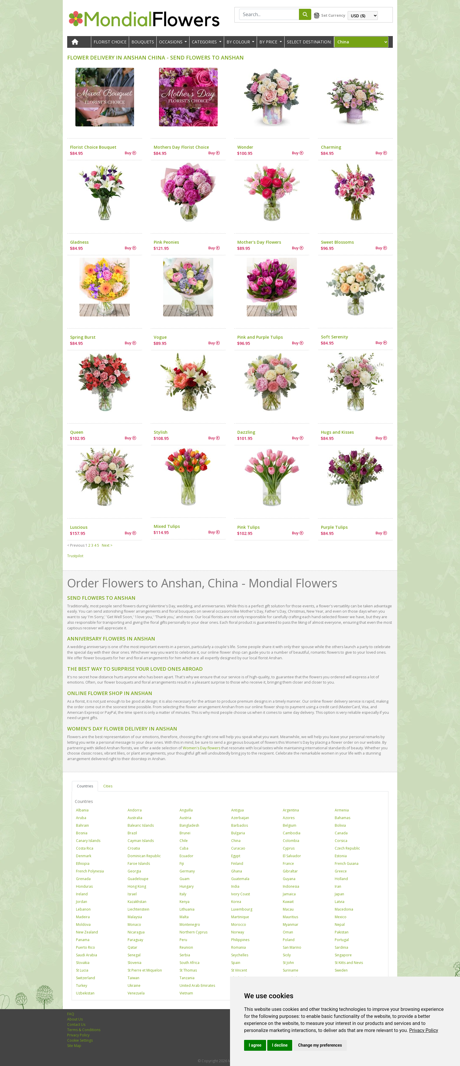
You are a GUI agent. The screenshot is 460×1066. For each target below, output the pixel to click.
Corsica (341, 840)
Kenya (185, 901)
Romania (238, 947)
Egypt (235, 855)
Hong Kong (137, 886)
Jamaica (289, 894)
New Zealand (87, 932)
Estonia (341, 855)
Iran (338, 886)
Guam (185, 878)
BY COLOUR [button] (238, 42)
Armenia (342, 810)
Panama (82, 939)
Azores (289, 817)
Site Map (74, 1045)
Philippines (240, 939)
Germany (187, 871)
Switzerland (85, 977)
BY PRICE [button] (268, 42)
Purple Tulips (334, 527)
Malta (184, 916)
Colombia (291, 840)
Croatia (134, 848)
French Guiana (346, 863)
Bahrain (82, 825)
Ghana (236, 871)
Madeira (83, 916)
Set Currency (333, 15)
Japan (339, 894)
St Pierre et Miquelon (145, 970)
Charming (331, 147)
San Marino (292, 947)
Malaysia (135, 916)
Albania (82, 810)
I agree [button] (255, 1045)
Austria (185, 817)
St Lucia (82, 970)
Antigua (237, 810)
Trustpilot (75, 555)
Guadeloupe (138, 878)
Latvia (339, 901)
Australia (135, 817)
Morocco (238, 924)
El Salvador (292, 855)
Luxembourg (241, 909)
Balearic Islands (141, 825)
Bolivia (340, 825)
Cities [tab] (107, 786)
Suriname (290, 970)
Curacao (238, 848)
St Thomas (188, 970)
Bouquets (142, 42)
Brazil (132, 833)
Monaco (134, 924)
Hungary (187, 886)
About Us (75, 1019)
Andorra (135, 810)
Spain (235, 962)
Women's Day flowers (201, 747)
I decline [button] (280, 1045)
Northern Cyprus (193, 932)
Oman (288, 932)
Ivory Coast (240, 894)
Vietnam (186, 993)
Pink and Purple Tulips (260, 337)
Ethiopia (82, 863)
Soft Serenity (334, 337)
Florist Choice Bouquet (93, 147)
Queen (76, 432)
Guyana (289, 878)
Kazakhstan (137, 901)
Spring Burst (83, 337)
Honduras (84, 886)
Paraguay (135, 939)
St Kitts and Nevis (349, 962)
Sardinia (341, 947)
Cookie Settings (80, 1040)
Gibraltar (290, 871)
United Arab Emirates (197, 985)
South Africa (189, 962)
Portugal (342, 939)
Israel (132, 894)
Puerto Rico (85, 947)
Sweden (341, 970)
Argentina (291, 810)
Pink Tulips (248, 527)
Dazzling (246, 432)
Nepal (340, 924)
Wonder (245, 147)
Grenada (83, 878)
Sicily (287, 955)
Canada (341, 833)
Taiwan (133, 977)
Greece (341, 871)
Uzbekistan (85, 993)
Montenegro (190, 924)
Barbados (239, 825)
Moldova (83, 924)
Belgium (289, 825)
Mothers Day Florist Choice (181, 147)
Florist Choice (110, 42)
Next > (107, 545)
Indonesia (291, 886)
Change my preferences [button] (320, 1045)
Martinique (240, 916)
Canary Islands (88, 840)
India (235, 886)
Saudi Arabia (86, 955)
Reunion (186, 947)
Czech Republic (347, 848)
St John (288, 962)
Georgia (134, 871)
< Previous (75, 545)
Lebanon (83, 909)
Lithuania (187, 909)
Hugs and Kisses (337, 432)
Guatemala (240, 878)
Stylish (161, 432)
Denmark (83, 855)
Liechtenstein (138, 909)
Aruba (81, 817)
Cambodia (291, 833)
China (236, 840)
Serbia (185, 955)
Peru (183, 939)
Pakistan (342, 932)
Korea (236, 901)
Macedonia (344, 909)
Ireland (82, 894)
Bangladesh (189, 825)
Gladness (79, 242)
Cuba (184, 848)
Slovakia (82, 962)
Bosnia (81, 833)
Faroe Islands (139, 863)
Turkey (81, 985)
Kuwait (288, 901)
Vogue (160, 337)
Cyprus (289, 848)
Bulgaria (238, 833)
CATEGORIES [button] (205, 42)
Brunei (185, 833)
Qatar (132, 947)
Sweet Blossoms (337, 242)
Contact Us (76, 1024)
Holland (341, 878)
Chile (184, 840)
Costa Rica (84, 848)
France (288, 863)
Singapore (343, 955)
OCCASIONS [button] (171, 42)
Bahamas (342, 817)
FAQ (70, 1013)
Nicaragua (136, 932)
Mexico (340, 916)
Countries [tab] (85, 786)
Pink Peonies (166, 242)
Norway (237, 932)
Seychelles (239, 955)
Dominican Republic (144, 855)
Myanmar (290, 924)
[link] (423, 1030)
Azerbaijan (240, 817)
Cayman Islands (141, 840)
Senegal (134, 955)
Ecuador (186, 855)
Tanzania (187, 977)
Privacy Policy (423, 1030)
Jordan (81, 901)
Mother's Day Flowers (259, 242)
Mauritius (290, 916)
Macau (288, 909)
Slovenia (134, 962)
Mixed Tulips (167, 526)
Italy (183, 894)
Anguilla (186, 810)
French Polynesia (90, 871)
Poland (289, 939)
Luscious (78, 527)
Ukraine (134, 985)
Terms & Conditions (83, 1029)
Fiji (182, 863)
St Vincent (239, 970)
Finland (237, 863)
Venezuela (136, 993)
